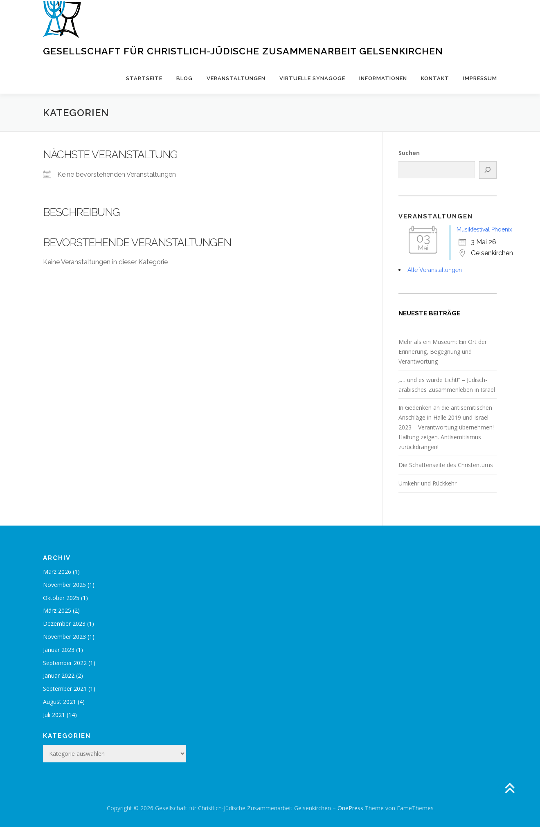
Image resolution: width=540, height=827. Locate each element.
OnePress (350, 808)
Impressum (480, 78)
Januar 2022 (58, 675)
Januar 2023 (58, 650)
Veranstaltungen (236, 78)
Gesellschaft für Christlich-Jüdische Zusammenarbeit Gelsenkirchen (243, 50)
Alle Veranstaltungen (434, 270)
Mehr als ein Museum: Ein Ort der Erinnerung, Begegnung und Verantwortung (442, 351)
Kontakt (435, 78)
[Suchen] (488, 170)
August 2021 (59, 702)
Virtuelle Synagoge (312, 78)
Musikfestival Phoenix (484, 229)
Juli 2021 (54, 715)
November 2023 (64, 636)
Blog (184, 78)
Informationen (383, 78)
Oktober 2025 (61, 598)
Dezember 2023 (64, 623)
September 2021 (65, 688)
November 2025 (64, 585)
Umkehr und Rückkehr (427, 483)
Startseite (144, 78)
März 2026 (57, 571)
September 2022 (65, 663)
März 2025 (57, 610)
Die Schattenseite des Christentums (445, 465)
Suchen (409, 153)
